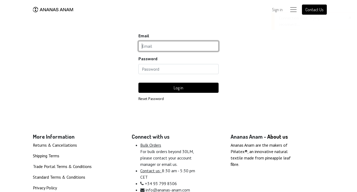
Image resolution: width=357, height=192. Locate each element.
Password (147, 58)
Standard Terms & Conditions (59, 177)
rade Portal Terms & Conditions (63, 166)
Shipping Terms (46, 155)
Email (143, 35)
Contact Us (314, 9)
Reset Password (151, 98)
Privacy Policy (45, 187)
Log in (178, 87)
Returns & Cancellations (55, 145)
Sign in (277, 9)
